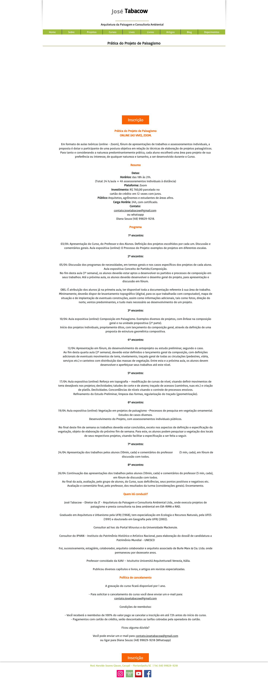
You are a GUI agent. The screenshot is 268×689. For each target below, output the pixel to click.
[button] (135, 119)
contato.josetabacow (127, 210)
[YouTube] (138, 673)
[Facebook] (147, 673)
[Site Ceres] (129, 673)
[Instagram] (120, 673)
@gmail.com (148, 210)
